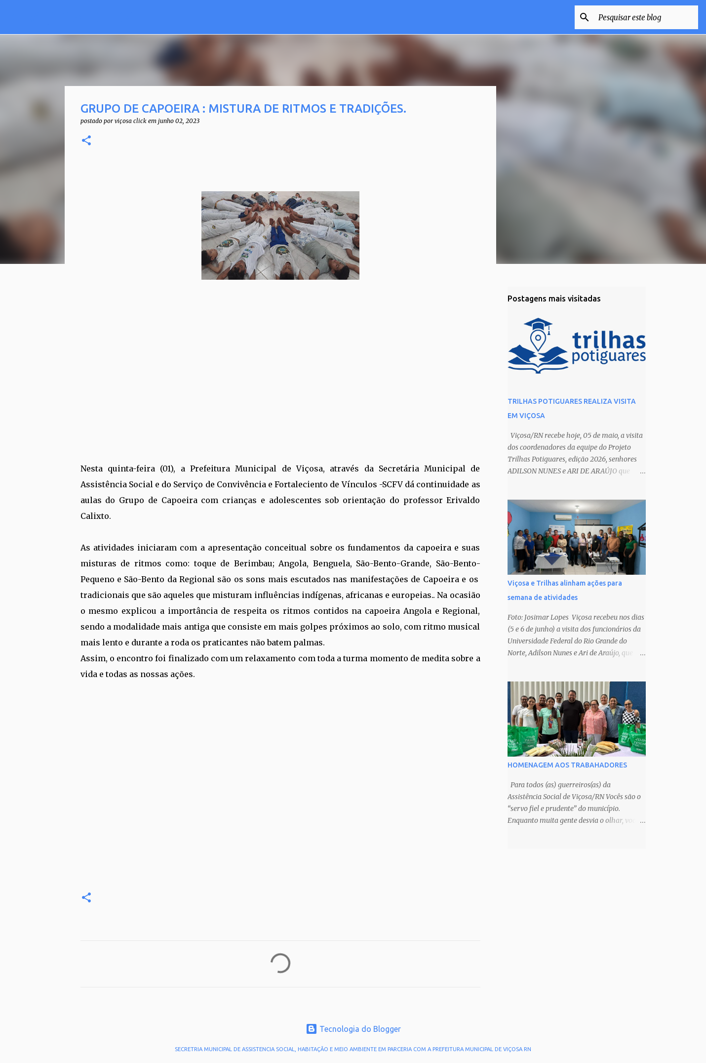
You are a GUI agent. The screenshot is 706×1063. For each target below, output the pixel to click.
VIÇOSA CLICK (80, 17)
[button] (86, 141)
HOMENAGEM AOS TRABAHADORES (567, 765)
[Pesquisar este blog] (646, 17)
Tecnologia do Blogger (353, 1028)
